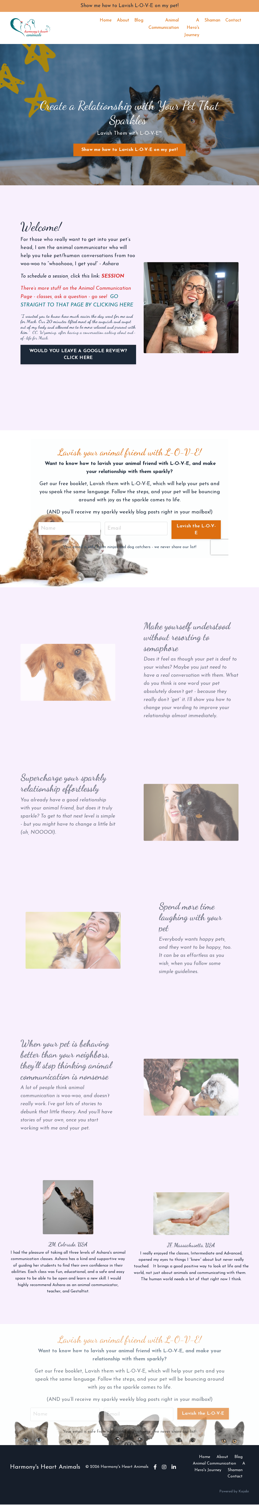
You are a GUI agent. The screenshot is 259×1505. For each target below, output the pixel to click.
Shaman (212, 20)
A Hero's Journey (191, 28)
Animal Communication (163, 24)
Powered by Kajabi (234, 1492)
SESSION (112, 276)
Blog (138, 20)
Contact (233, 20)
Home (106, 20)
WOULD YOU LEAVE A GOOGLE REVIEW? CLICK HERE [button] (78, 354)
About (123, 20)
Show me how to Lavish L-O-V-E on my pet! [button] (129, 150)
